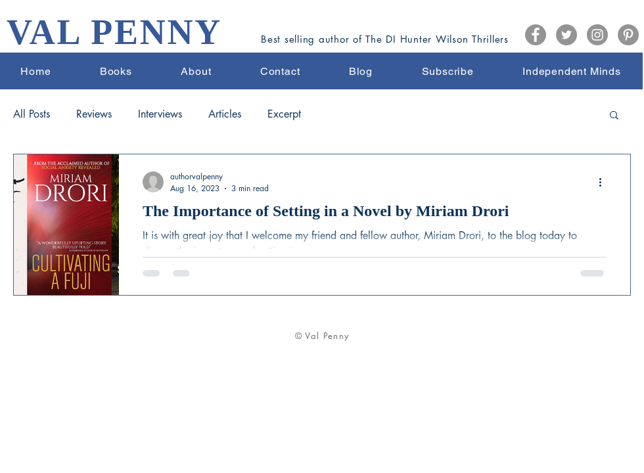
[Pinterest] (628, 34)
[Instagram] (597, 34)
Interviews (160, 114)
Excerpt (284, 114)
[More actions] (604, 182)
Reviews (94, 114)
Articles (224, 114)
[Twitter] (566, 34)
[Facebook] (535, 34)
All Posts (31, 114)
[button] (614, 116)
